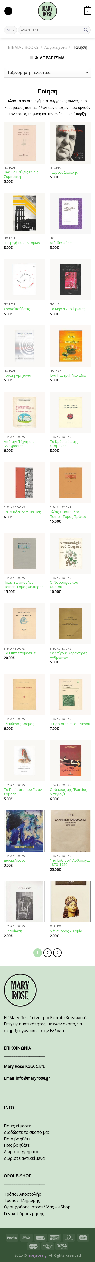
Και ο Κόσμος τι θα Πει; (22, 512)
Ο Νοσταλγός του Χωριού (64, 584)
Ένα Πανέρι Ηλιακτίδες (68, 375)
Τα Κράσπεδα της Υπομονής (64, 443)
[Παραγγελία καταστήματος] (47, 73)
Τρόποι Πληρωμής (22, 1200)
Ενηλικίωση (13, 931)
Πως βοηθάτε (17, 1145)
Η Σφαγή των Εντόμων (22, 243)
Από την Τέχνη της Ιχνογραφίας (19, 443)
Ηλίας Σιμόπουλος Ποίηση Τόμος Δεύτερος (23, 584)
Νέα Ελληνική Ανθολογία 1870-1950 (70, 862)
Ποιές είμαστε (17, 1126)
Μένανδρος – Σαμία (66, 931)
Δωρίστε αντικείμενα (24, 1158)
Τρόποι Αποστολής (22, 1194)
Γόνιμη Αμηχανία (17, 375)
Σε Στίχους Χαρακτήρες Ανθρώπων (68, 655)
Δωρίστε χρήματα (21, 1151)
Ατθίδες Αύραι (61, 243)
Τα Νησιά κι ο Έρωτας (67, 309)
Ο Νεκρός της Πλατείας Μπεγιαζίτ (68, 791)
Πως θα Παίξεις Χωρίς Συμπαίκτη (21, 174)
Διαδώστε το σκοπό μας (27, 1132)
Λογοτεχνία (55, 47)
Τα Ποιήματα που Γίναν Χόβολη (23, 791)
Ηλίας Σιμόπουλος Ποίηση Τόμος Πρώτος (68, 514)
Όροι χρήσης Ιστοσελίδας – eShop (37, 1207)
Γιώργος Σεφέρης (64, 172)
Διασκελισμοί (14, 860)
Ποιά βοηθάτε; (17, 1139)
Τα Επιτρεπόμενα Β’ (20, 653)
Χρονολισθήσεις (17, 309)
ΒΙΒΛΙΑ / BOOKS (23, 47)
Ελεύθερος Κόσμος (19, 724)
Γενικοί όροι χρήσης (24, 1213)
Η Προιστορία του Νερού (70, 724)
